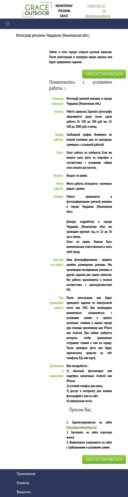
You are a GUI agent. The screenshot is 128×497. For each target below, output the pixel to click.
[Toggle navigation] (7, 23)
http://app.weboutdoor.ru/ (81, 427)
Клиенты (23, 482)
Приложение (26, 473)
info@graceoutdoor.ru (98, 16)
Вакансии (24, 491)
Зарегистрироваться (104, 74)
